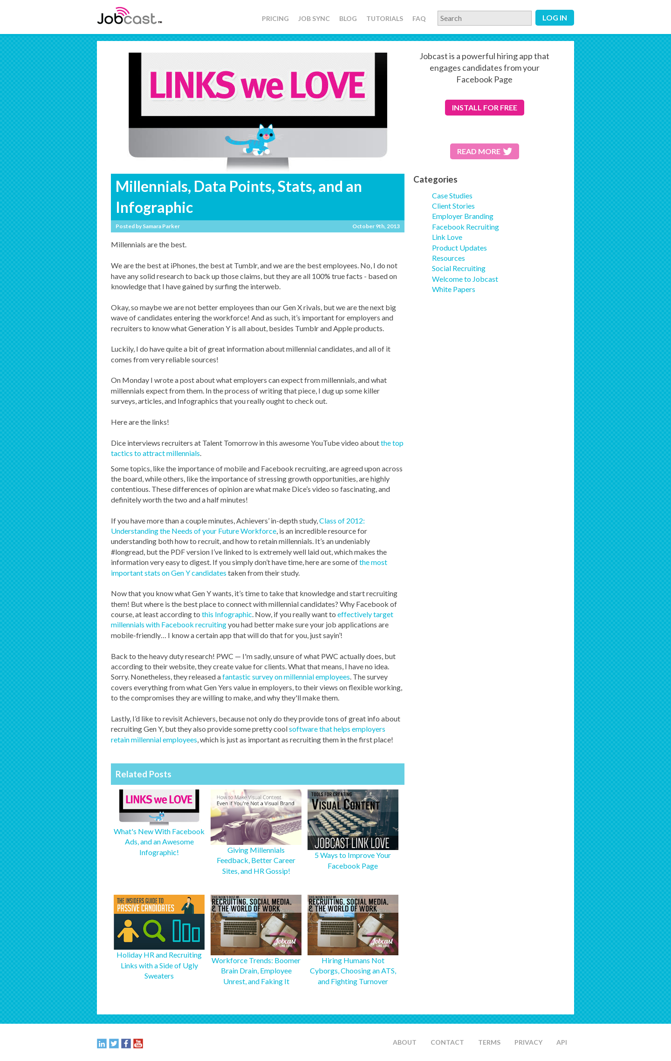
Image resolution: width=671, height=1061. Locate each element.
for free (484, 107)
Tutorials (384, 18)
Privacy (528, 1042)
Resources (448, 257)
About (405, 1042)
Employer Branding (462, 215)
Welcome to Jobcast (465, 278)
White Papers (453, 289)
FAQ (419, 18)
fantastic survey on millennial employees (286, 676)
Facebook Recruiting (465, 226)
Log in (554, 17)
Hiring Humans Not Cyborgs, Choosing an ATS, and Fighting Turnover (353, 971)
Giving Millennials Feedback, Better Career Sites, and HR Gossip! (256, 860)
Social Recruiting (459, 268)
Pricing (275, 18)
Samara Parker (161, 226)
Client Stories (453, 205)
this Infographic (227, 614)
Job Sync (314, 18)
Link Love (447, 236)
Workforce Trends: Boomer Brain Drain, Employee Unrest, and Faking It (256, 971)
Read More (484, 151)
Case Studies (452, 195)
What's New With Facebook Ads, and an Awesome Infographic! (159, 842)
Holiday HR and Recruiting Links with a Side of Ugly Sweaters (159, 965)
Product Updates (459, 247)
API (561, 1042)
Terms (489, 1042)
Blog (348, 18)
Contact (447, 1042)
